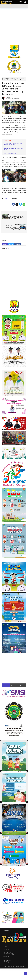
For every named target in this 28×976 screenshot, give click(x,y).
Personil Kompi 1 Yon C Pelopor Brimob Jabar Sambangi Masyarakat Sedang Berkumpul (13, 88)
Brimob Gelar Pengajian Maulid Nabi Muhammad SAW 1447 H (13, 144)
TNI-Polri (6, 198)
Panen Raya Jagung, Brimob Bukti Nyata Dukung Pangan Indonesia (14, 152)
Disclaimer (8, 949)
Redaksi (7, 961)
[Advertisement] (14, 29)
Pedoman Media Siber (11, 954)
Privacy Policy (9, 952)
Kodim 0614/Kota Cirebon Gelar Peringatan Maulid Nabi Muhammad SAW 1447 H (13, 148)
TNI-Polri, (17, 98)
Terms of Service (9, 953)
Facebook (17, 244)
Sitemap (7, 959)
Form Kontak (9, 960)
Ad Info (7, 962)
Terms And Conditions (11, 951)
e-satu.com (6, 966)
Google (5, 244)
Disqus (11, 244)
